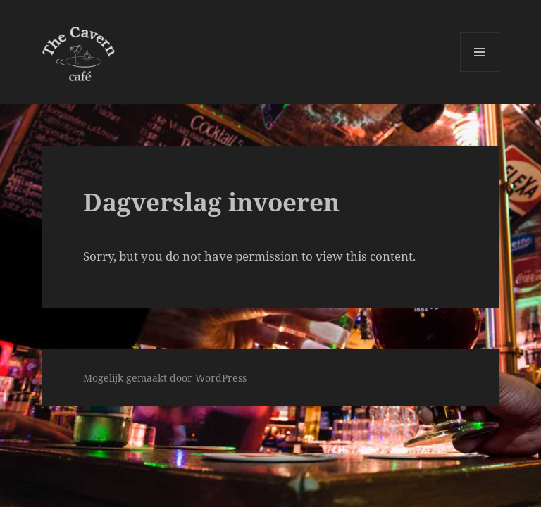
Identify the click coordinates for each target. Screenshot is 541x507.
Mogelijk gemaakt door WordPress (165, 377)
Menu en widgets (480, 71)
